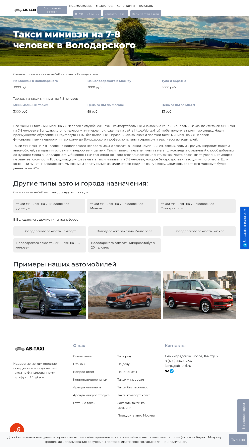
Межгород (104, 5)
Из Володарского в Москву (109, 81)
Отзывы (79, 360)
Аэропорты (126, 5)
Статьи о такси (84, 398)
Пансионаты (127, 367)
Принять (238, 439)
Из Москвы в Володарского (35, 81)
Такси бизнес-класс (132, 383)
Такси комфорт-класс (134, 391)
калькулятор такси (145, 13)
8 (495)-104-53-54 (87, 13)
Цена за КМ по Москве (106, 105)
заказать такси (115, 13)
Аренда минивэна (87, 383)
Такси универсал (130, 375)
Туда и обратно (174, 81)
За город (124, 352)
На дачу (123, 360)
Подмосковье (80, 5)
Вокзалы (146, 5)
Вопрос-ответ (83, 367)
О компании (82, 352)
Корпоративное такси (90, 375)
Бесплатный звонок (52, 10)
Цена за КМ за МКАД (178, 105)
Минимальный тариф (30, 105)
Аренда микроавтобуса (91, 391)
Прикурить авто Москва (136, 411)
